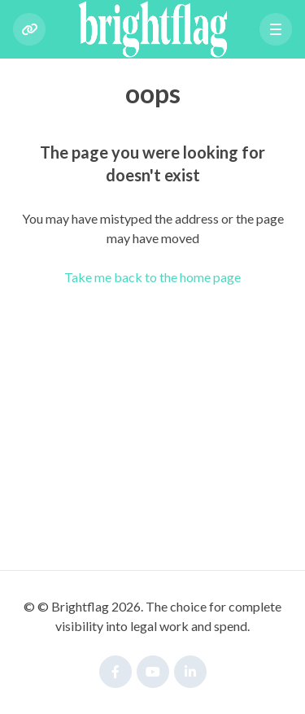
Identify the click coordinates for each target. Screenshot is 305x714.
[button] (275, 29)
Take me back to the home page (152, 277)
